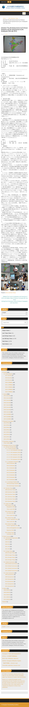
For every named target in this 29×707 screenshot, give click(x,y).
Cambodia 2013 (10, 534)
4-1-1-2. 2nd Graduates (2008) (14, 450)
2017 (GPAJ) (7, 432)
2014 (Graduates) (11, 475)
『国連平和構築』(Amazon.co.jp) (10, 663)
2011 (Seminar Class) (10, 496)
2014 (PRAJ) (7, 425)
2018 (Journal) (7, 407)
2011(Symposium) (9, 581)
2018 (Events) (8, 377)
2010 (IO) (7, 544)
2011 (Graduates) (11, 468)
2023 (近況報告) (7, 419)
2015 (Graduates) (11, 477)
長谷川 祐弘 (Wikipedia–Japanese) (10, 658)
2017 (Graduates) (11, 479)
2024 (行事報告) (9, 391)
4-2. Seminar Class (8, 488)
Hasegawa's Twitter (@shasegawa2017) (11, 653)
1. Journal (4, 394)
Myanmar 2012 (10, 530)
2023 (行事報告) (9, 389)
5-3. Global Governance (9, 562)
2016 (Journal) (7, 402)
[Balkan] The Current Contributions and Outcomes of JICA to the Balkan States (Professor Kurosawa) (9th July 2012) (14, 298)
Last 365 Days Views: (7, 338)
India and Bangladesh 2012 (13, 527)
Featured (4, 601)
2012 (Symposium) (9, 583)
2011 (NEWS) (7, 597)
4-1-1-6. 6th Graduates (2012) (13, 457)
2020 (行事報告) (9, 382)
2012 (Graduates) (11, 470)
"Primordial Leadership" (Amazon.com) (11, 665)
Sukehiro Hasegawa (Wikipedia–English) (11, 660)
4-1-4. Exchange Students (11, 482)
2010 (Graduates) (11, 465)
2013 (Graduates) (11, 472)
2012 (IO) (7, 548)
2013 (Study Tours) (9, 532)
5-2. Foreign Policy (8, 551)
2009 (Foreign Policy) (10, 555)
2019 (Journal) (7, 409)
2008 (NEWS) (7, 590)
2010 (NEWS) (7, 594)
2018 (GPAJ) (7, 434)
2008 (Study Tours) (9, 505)
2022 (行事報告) (9, 387)
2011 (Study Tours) (9, 517)
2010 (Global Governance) (11, 566)
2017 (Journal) (7, 405)
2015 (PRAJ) (7, 427)
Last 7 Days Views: (7, 333)
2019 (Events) (8, 380)
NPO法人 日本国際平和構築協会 (9, 656)
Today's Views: (6, 330)
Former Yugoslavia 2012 (12, 525)
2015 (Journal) (7, 400)
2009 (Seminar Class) (10, 492)
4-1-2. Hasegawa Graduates (11, 461)
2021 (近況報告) (7, 414)
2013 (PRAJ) (7, 422)
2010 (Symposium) (9, 579)
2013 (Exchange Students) (13, 485)
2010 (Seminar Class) (10, 494)
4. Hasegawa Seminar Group (9, 445)
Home (4, 18)
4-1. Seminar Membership (10, 447)
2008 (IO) (7, 539)
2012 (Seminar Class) (13, 18)
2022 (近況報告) (7, 416)
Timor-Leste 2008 (11, 509)
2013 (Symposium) (9, 586)
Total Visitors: (5, 344)
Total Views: (5, 341)
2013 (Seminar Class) (10, 501)
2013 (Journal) (7, 395)
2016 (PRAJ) (7, 429)
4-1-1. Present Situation (10, 448)
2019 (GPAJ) (7, 436)
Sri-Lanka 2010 (10, 513)
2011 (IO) (7, 546)
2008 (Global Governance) (11, 563)
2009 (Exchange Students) (13, 483)
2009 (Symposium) (9, 576)
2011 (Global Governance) (11, 568)
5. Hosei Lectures (6, 536)
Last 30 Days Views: (7, 335)
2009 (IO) (7, 541)
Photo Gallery (7, 443)
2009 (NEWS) (7, 592)
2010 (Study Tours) (9, 511)
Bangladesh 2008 (11, 506)
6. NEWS (4, 588)
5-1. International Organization (11, 538)
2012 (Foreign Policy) (10, 559)
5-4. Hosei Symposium (9, 573)
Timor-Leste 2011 (11, 521)
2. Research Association (7, 421)
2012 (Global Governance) (11, 570)
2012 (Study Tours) (9, 524)
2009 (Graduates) (11, 463)
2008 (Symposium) (9, 574)
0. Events (4, 372)
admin (6, 34)
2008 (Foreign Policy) (10, 552)
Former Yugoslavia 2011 (12, 519)
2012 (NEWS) (7, 599)
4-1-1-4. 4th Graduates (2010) (13, 452)
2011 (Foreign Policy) (10, 557)
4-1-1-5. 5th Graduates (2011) (13, 454)
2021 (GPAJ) (7, 439)
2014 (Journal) (7, 398)
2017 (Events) (8, 375)
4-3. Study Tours (7, 503)
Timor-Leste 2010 (11, 515)
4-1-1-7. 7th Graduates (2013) (13, 459)
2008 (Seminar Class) (10, 489)
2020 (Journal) (7, 412)
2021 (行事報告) (9, 384)
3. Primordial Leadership (7, 441)
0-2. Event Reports (8, 374)
